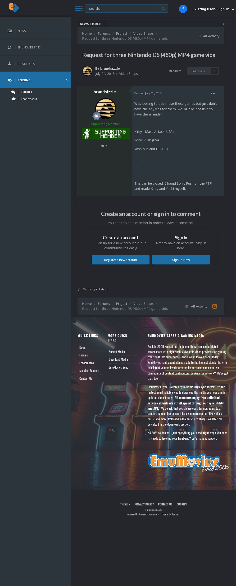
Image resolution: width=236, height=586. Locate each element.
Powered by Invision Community (143, 514)
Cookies (182, 504)
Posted (148, 93)
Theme (125, 504)
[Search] (126, 9)
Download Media (118, 359)
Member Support (89, 370)
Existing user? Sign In (214, 9)
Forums (83, 355)
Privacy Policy (144, 504)
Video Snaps (128, 73)
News (82, 347)
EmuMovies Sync (118, 367)
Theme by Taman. (170, 514)
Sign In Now (181, 260)
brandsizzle (110, 68)
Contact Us (85, 378)
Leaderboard (86, 362)
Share (175, 71)
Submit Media (117, 351)
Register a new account (120, 260)
